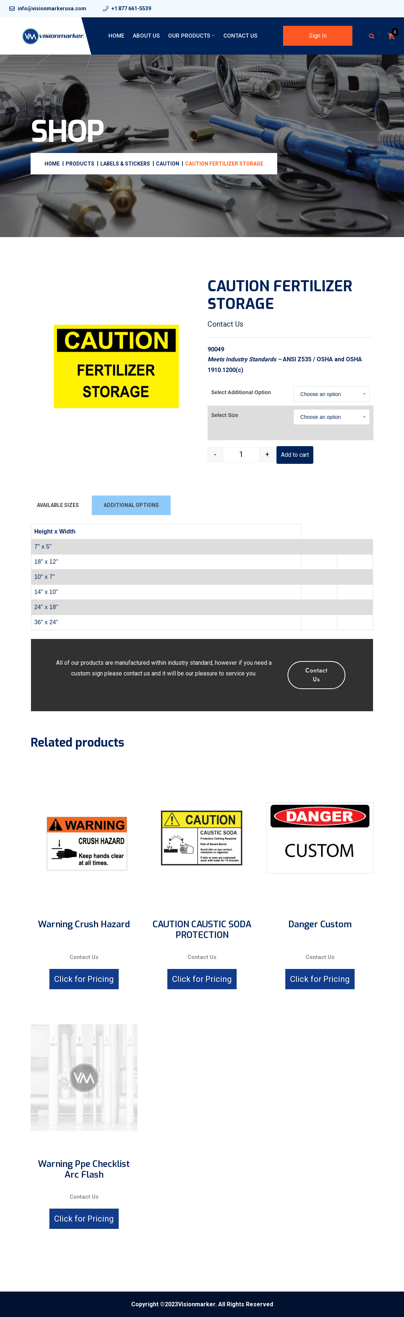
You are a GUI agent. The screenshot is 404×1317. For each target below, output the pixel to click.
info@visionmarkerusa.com (52, 8)
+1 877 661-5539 (131, 8)
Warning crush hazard (84, 924)
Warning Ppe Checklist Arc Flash (84, 1169)
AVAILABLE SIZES (58, 505)
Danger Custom (320, 924)
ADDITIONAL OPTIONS (131, 505)
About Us (146, 35)
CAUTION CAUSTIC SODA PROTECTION (202, 930)
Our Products (189, 35)
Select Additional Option (241, 392)
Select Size (224, 415)
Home (116, 35)
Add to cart (295, 454)
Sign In (318, 35)
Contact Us (240, 35)
